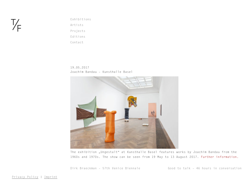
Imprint (50, 177)
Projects (77, 31)
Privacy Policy (25, 177)
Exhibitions (80, 19)
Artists (77, 25)
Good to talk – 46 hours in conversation (205, 168)
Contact (77, 42)
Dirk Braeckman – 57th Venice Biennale (105, 168)
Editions (77, 36)
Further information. (220, 156)
